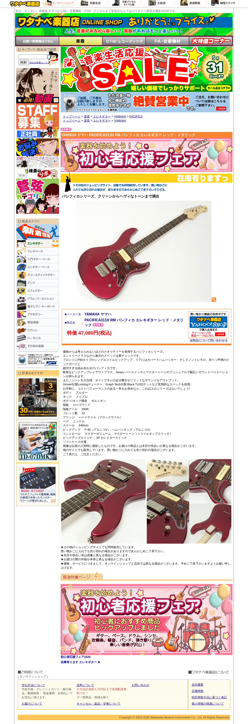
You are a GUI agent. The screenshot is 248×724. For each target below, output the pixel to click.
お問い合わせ (140, 685)
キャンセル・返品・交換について (99, 703)
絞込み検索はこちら (40, 62)
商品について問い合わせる (209, 340)
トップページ (71, 116)
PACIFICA (136, 116)
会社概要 (197, 684)
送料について (85, 685)
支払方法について (33, 685)
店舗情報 (197, 691)
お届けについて (32, 703)
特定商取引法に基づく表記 (209, 697)
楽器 (87, 116)
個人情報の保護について (208, 703)
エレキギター (102, 116)
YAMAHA (120, 116)
